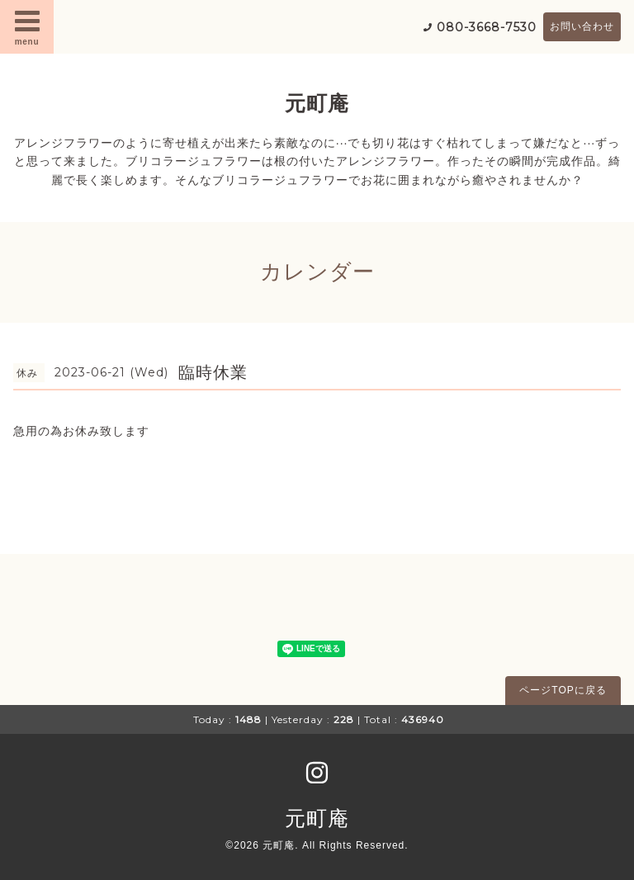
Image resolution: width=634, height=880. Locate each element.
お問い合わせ (582, 26)
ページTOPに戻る (562, 690)
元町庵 (317, 103)
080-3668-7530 (487, 27)
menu (27, 26)
